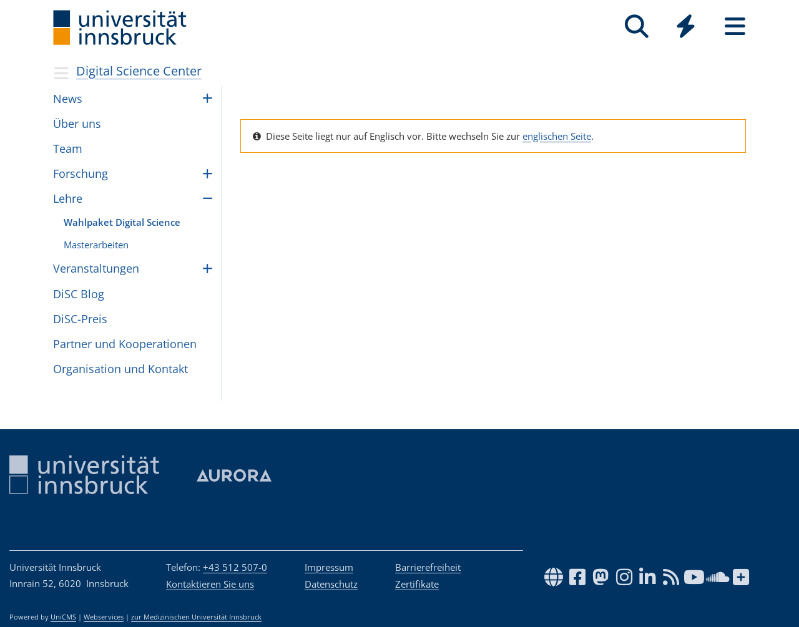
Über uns (77, 123)
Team (67, 148)
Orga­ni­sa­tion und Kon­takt (120, 368)
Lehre (67, 198)
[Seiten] (735, 26)
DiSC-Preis (80, 318)
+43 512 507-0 (235, 567)
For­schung (80, 173)
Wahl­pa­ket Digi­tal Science (122, 222)
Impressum (329, 567)
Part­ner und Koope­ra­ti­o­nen (125, 343)
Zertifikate (417, 584)
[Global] (686, 28)
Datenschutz (331, 584)
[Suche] (636, 26)
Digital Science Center (139, 70)
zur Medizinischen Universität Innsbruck (196, 617)
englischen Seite (556, 136)
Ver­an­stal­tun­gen (96, 268)
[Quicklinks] (685, 26)
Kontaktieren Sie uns (210, 584)
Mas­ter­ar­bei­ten (96, 244)
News (67, 98)
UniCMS (63, 617)
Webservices (104, 617)
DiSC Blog (78, 293)
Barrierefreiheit (428, 567)
